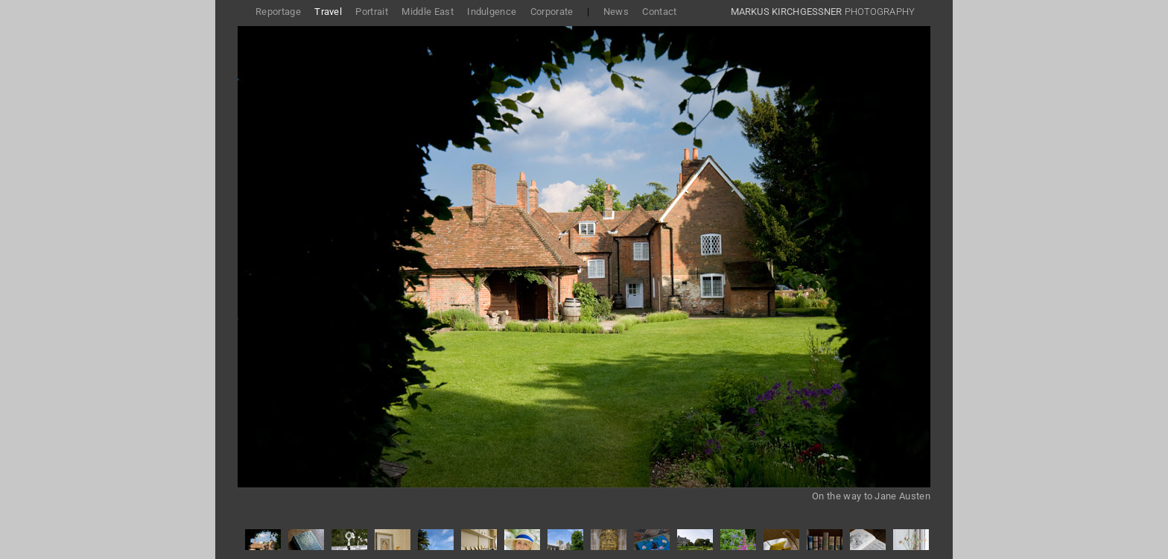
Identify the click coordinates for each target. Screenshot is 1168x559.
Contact (659, 11)
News (616, 11)
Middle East (428, 11)
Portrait (371, 11)
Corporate (552, 11)
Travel (328, 11)
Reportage (278, 11)
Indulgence (491, 11)
